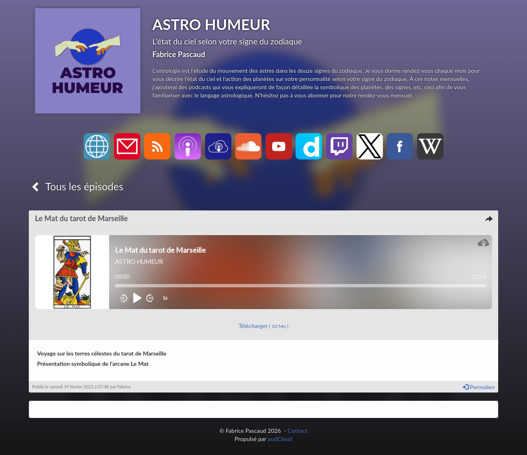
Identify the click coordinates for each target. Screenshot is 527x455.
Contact (297, 430)
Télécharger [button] (264, 325)
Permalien (479, 386)
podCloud (280, 438)
